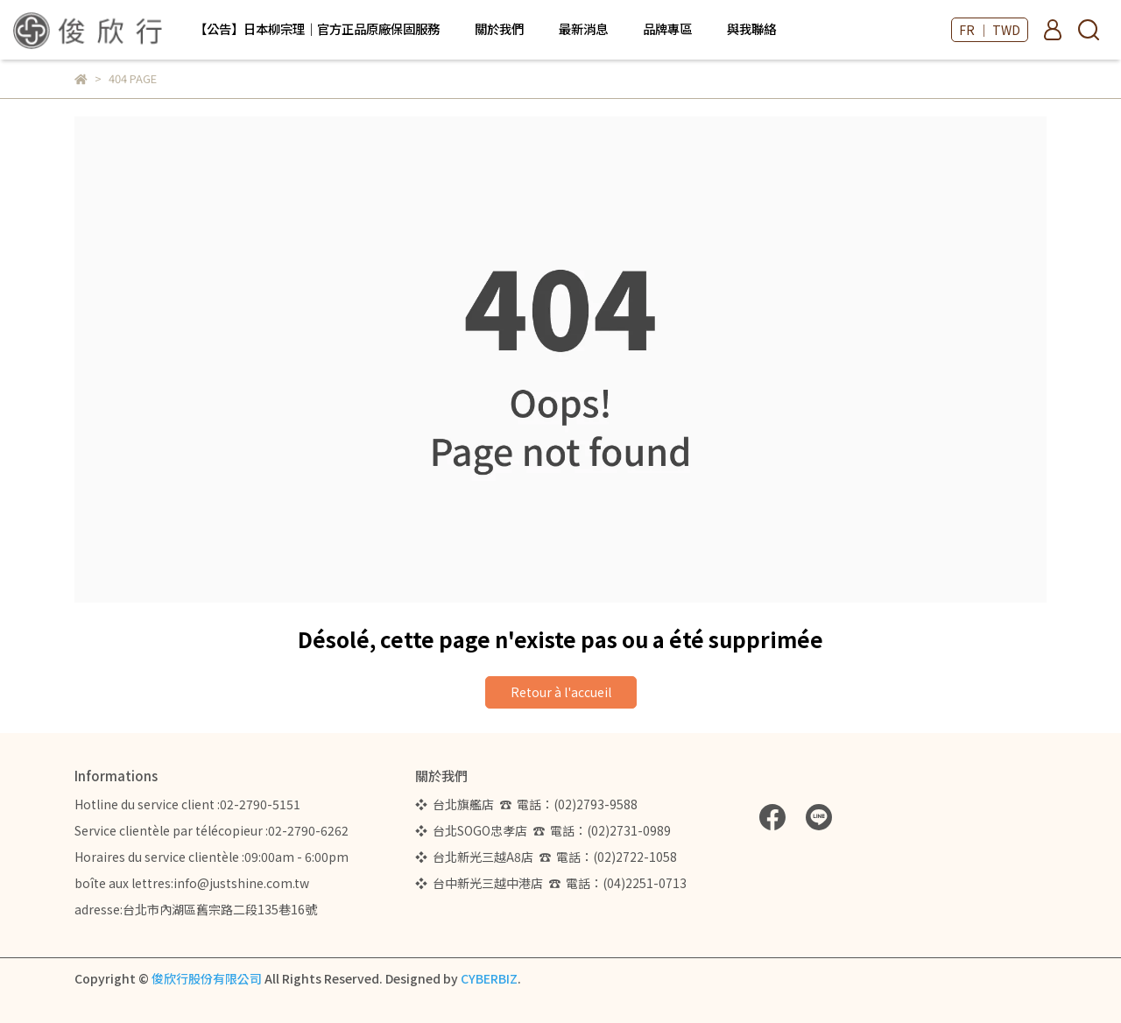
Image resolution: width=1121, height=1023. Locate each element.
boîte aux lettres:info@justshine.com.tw (191, 883)
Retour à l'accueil (561, 692)
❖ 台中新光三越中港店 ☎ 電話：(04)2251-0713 (551, 883)
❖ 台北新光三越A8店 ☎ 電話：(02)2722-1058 (546, 856)
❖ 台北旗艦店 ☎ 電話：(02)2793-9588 (529, 804)
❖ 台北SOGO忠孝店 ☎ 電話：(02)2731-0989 (543, 830)
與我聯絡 (751, 29)
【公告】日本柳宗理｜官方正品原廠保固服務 (317, 29)
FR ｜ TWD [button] (989, 30)
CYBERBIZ (489, 978)
